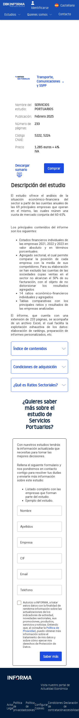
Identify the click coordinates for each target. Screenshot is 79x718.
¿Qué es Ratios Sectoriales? (35, 384)
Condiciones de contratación (56, 706)
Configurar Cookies (41, 706)
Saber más (50, 656)
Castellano (67, 5)
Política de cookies (30, 706)
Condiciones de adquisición (35, 366)
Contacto (65, 14)
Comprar (54, 168)
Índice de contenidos (30, 348)
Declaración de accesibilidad (71, 706)
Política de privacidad (19, 706)
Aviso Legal (10, 706)
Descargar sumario (22, 167)
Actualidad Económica (54, 688)
